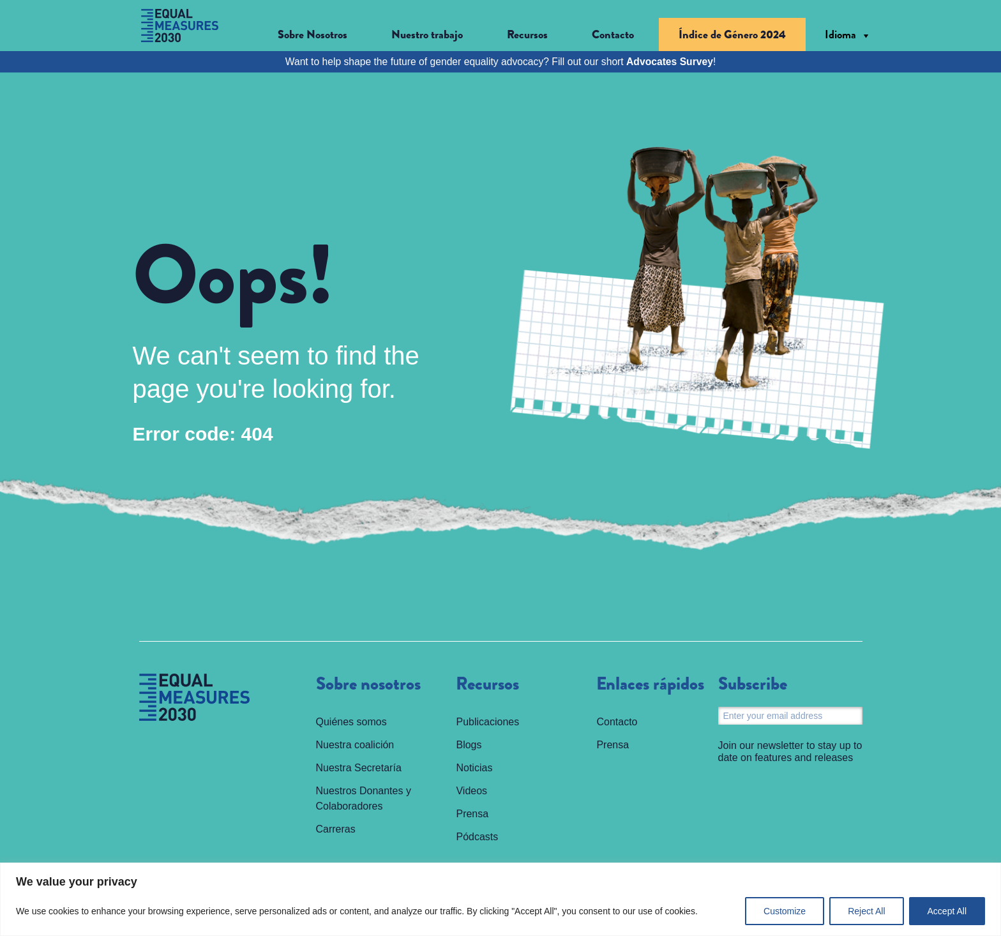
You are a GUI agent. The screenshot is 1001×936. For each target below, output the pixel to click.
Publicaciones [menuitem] (487, 721)
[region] (500, 899)
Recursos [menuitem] (487, 684)
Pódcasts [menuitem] (477, 836)
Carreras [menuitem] (336, 829)
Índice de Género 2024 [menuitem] (732, 34)
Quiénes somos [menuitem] (351, 721)
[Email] (790, 716)
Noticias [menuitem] (474, 767)
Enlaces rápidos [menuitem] (650, 684)
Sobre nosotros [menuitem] (368, 684)
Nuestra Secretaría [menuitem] (359, 767)
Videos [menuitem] (471, 790)
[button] (322, 34)
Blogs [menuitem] (468, 744)
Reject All (866, 911)
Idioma (840, 34)
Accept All (947, 911)
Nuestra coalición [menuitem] (355, 744)
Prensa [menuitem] (472, 813)
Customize (785, 911)
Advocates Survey (669, 61)
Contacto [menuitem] (613, 34)
